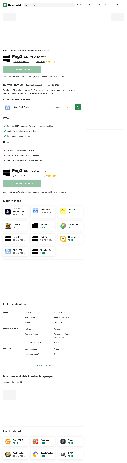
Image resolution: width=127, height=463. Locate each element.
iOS (98, 5)
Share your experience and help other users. (47, 77)
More (119, 5)
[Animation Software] (34, 50)
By (20, 62)
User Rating (47, 61)
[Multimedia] (22, 50)
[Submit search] (26, 5)
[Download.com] (12, 5)
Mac (90, 5)
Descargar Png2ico (11, 382)
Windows (80, 5)
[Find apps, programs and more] (49, 5)
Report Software (43, 365)
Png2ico (29, 56)
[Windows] (13, 50)
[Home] (5, 50)
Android (108, 5)
